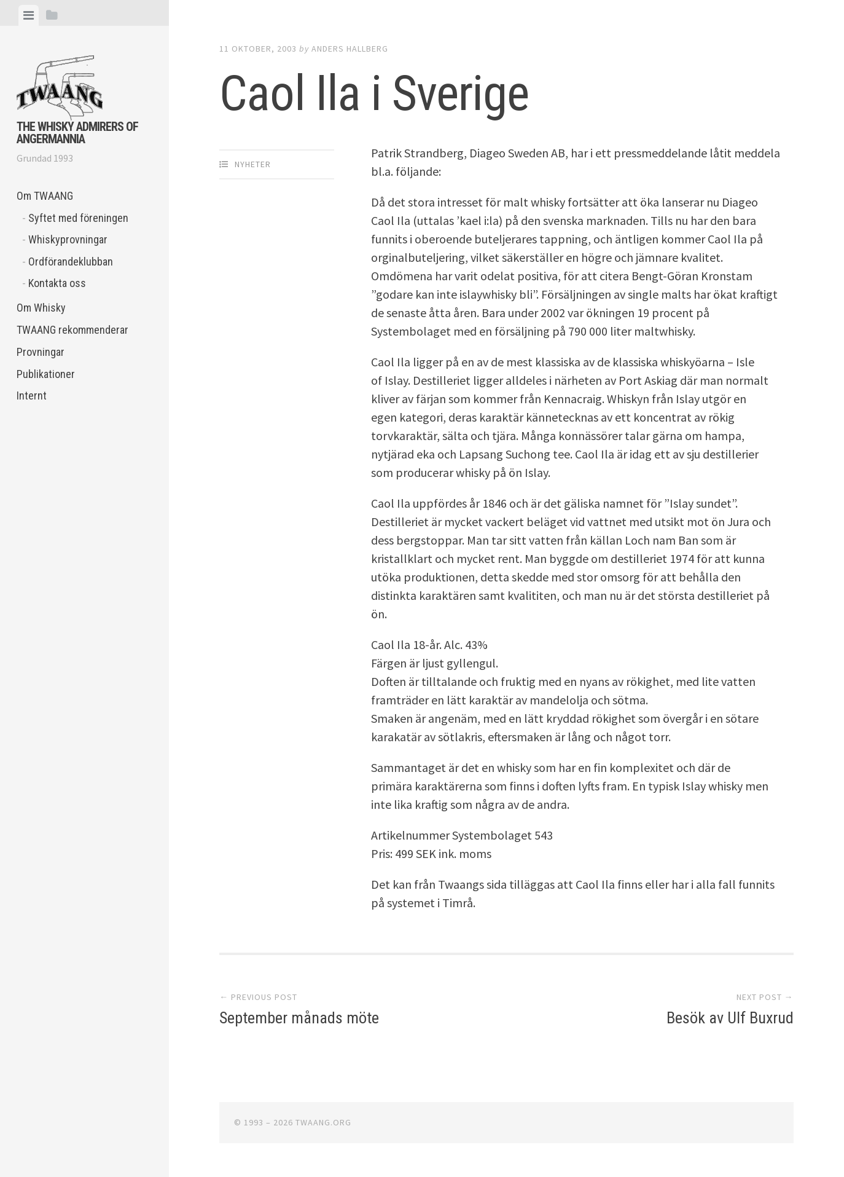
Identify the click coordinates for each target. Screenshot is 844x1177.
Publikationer (46, 374)
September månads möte (299, 1018)
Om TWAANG (45, 195)
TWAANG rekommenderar (72, 329)
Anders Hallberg (349, 48)
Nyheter (253, 164)
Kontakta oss (57, 283)
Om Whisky (41, 307)
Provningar (40, 351)
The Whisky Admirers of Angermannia (77, 132)
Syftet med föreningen (78, 217)
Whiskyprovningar (67, 239)
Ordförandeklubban (70, 261)
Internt (32, 395)
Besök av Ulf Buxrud (730, 1018)
